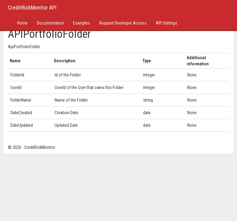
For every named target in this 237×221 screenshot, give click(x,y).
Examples (81, 23)
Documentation (50, 23)
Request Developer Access (122, 23)
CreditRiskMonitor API (32, 7)
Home (22, 23)
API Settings (166, 23)
